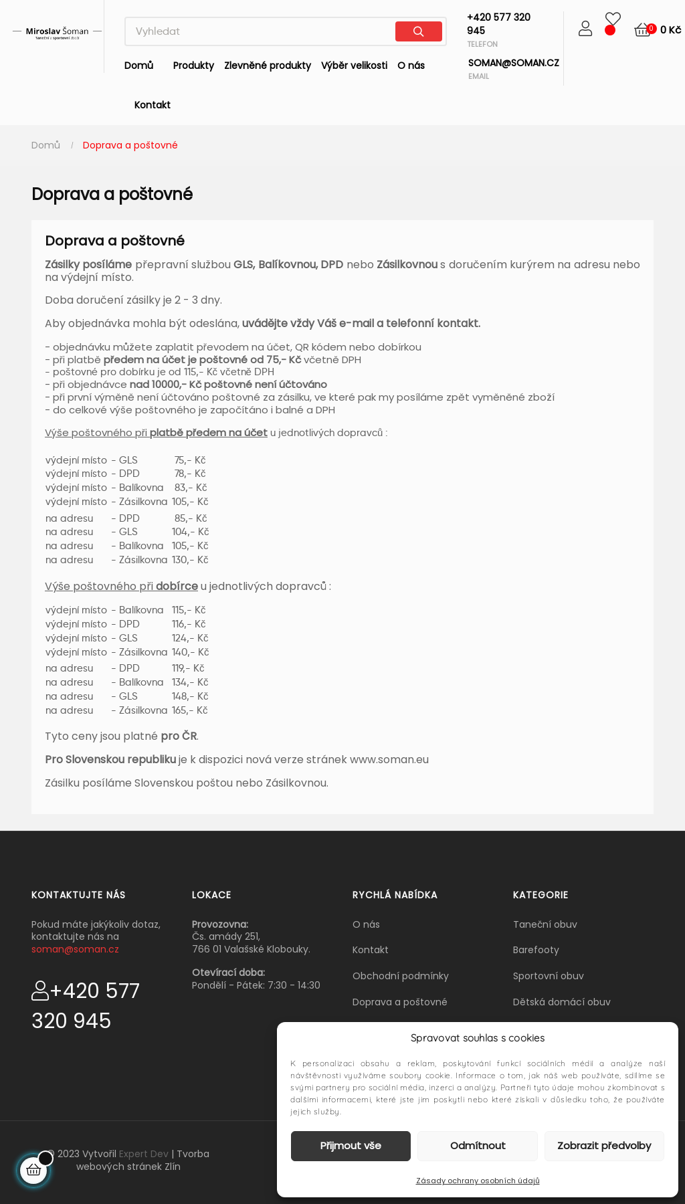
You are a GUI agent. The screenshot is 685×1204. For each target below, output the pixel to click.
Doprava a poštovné (400, 1002)
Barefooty (536, 950)
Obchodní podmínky (401, 976)
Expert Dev (144, 1154)
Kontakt (371, 950)
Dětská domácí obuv (562, 1002)
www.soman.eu (389, 759)
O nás (366, 924)
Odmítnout (478, 1145)
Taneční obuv (545, 924)
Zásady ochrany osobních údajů (478, 1180)
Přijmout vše (350, 1145)
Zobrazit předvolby (604, 1145)
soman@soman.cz (75, 949)
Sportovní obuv (548, 976)
